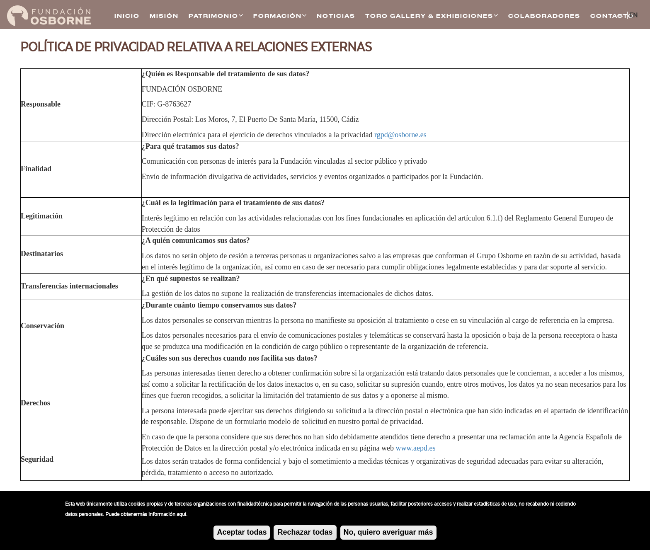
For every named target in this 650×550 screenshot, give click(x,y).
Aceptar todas (242, 535)
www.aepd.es (416, 448)
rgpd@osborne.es (400, 135)
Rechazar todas (304, 535)
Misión (164, 16)
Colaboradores (544, 16)
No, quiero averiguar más (388, 535)
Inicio (127, 16)
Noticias (336, 16)
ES (620, 16)
